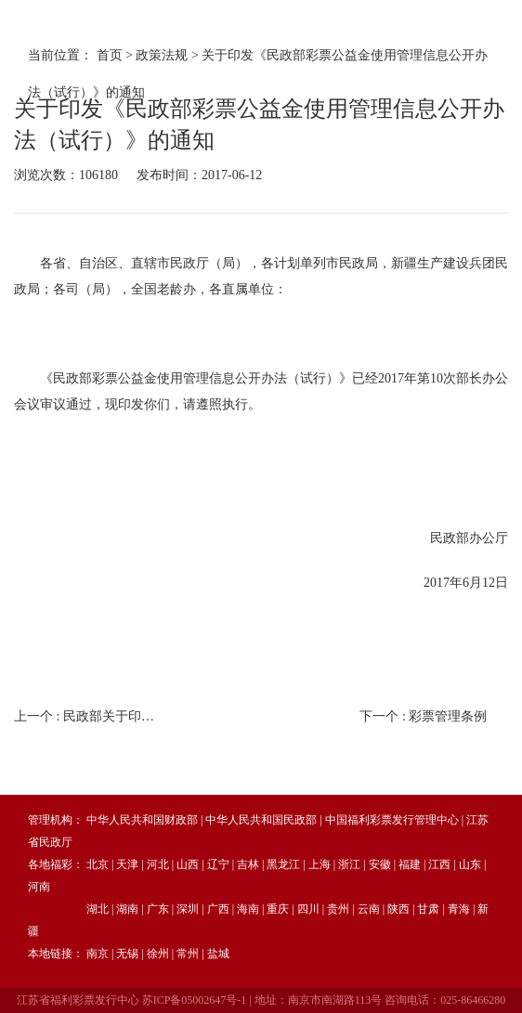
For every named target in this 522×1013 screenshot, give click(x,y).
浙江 (349, 864)
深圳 (187, 909)
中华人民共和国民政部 (261, 819)
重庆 (278, 909)
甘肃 (428, 909)
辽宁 (218, 864)
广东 (158, 909)
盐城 (218, 953)
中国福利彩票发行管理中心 (392, 819)
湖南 (127, 909)
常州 (187, 953)
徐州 (158, 953)
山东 (470, 864)
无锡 (127, 953)
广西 (218, 909)
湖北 (97, 909)
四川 (308, 909)
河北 (158, 864)
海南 (248, 909)
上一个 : (88, 716)
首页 (110, 55)
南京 (97, 953)
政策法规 (162, 55)
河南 (39, 886)
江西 (439, 864)
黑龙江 (283, 864)
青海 (459, 909)
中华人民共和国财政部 (142, 819)
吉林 (248, 864)
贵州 (338, 909)
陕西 (398, 909)
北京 (97, 864)
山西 (187, 864)
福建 (409, 864)
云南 (369, 909)
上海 (319, 864)
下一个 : (423, 716)
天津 (127, 864)
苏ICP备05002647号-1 (194, 1000)
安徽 (380, 864)
